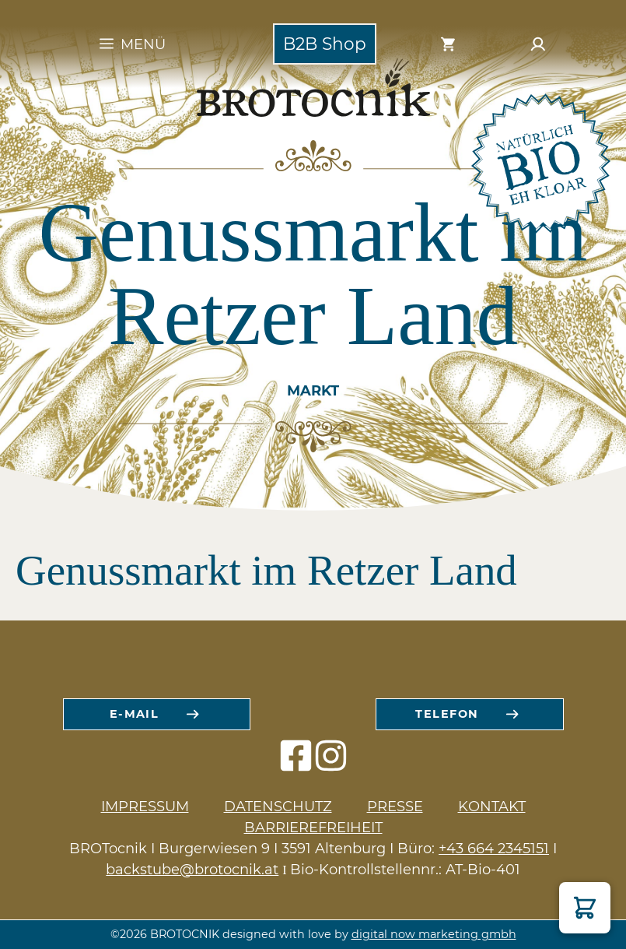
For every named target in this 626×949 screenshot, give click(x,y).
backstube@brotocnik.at (192, 869)
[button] (584, 907)
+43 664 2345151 (494, 848)
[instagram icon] (330, 763)
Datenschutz (278, 806)
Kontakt (492, 806)
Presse (395, 806)
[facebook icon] (295, 763)
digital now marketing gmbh (433, 934)
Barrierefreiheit (313, 827)
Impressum (145, 806)
